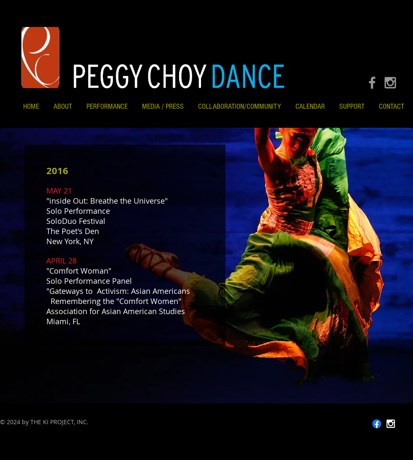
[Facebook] (377, 424)
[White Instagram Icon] (391, 424)
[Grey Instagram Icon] (390, 83)
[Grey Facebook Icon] (372, 83)
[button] (239, 106)
